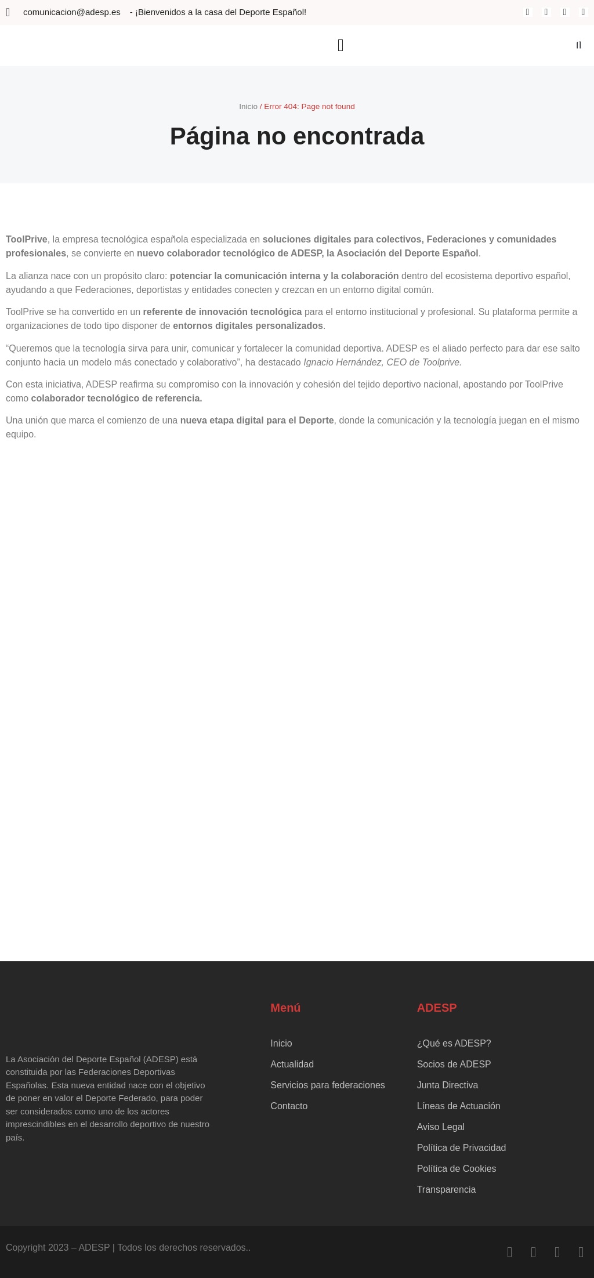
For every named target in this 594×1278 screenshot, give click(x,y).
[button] (340, 45)
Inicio (248, 106)
